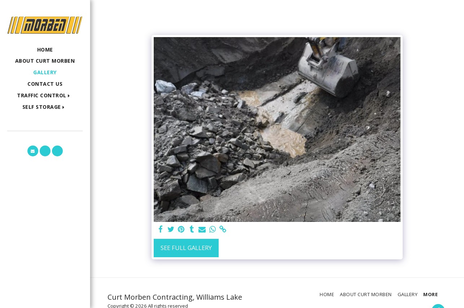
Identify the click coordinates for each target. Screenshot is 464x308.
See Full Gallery (186, 248)
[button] (45, 95)
